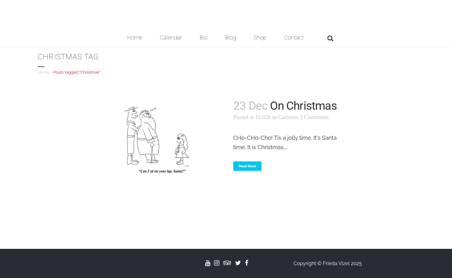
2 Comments (314, 117)
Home (43, 72)
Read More (247, 166)
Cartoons (288, 117)
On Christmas (303, 106)
